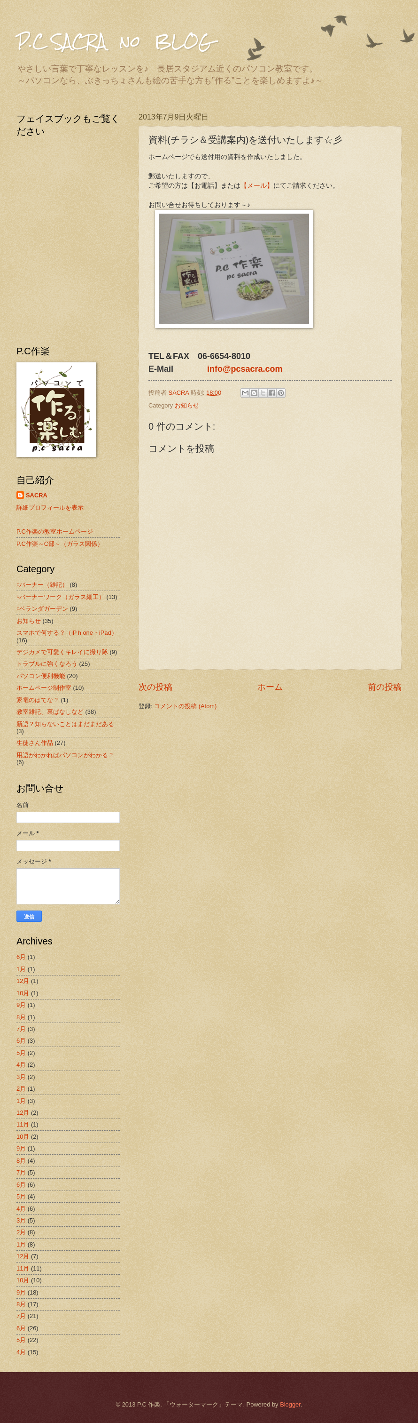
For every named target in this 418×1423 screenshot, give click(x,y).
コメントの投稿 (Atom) (185, 706)
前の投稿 (385, 687)
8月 (21, 1017)
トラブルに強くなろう (46, 663)
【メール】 (256, 185)
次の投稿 (155, 687)
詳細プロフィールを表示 (50, 507)
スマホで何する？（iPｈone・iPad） (66, 632)
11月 (22, 1124)
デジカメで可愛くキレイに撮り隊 (62, 652)
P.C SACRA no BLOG (114, 41)
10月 (22, 993)
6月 (21, 956)
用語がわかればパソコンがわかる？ (65, 755)
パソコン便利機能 (40, 676)
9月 (21, 1004)
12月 (22, 980)
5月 (21, 1052)
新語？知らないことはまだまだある (65, 723)
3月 (21, 1076)
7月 (21, 1028)
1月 (21, 969)
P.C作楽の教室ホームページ (54, 531)
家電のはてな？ (37, 700)
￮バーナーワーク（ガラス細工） (60, 596)
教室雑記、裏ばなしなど (50, 711)
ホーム (270, 687)
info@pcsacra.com (245, 369)
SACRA (36, 495)
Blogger (290, 1404)
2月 (21, 1088)
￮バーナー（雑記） (42, 584)
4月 (21, 1064)
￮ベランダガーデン (42, 608)
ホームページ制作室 (43, 687)
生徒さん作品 (34, 742)
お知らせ (187, 405)
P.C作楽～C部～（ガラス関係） (59, 543)
